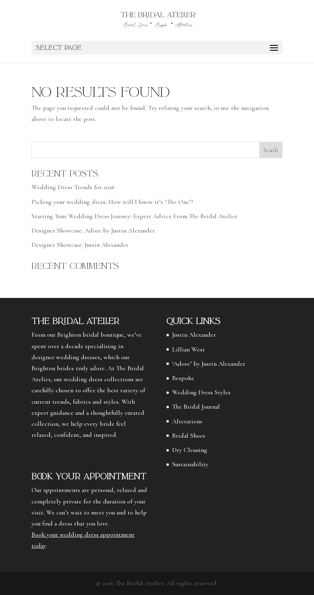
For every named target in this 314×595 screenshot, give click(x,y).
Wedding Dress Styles (201, 392)
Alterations (187, 421)
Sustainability (190, 464)
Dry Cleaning (189, 450)
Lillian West (188, 349)
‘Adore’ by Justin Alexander (208, 364)
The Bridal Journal (196, 407)
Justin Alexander (194, 335)
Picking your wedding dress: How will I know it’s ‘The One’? (112, 202)
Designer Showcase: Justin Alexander (79, 245)
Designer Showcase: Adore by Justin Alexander (93, 230)
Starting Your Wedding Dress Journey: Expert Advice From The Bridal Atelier (134, 216)
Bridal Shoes (188, 436)
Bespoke (183, 378)
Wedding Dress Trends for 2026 (73, 187)
